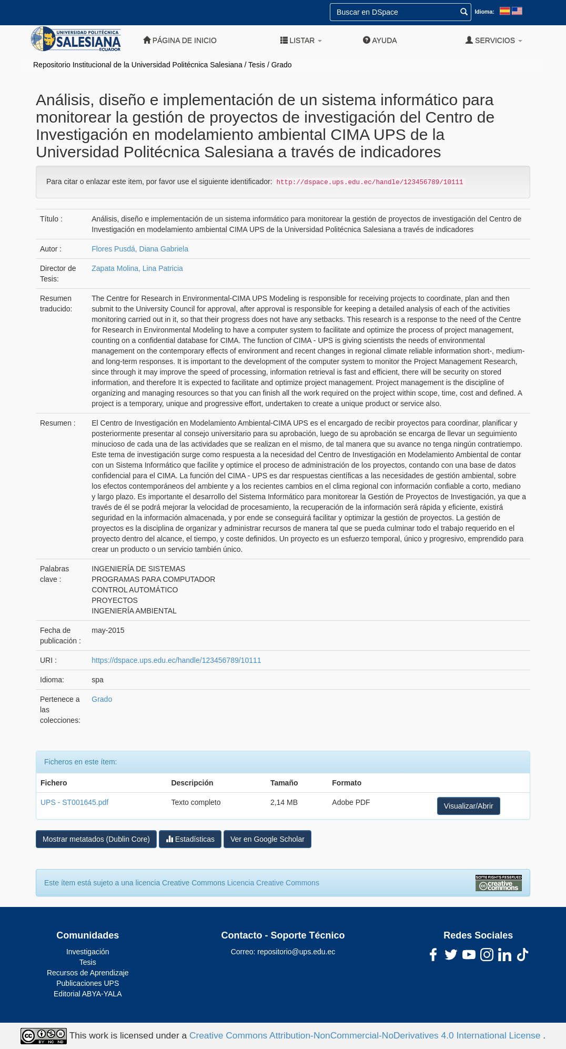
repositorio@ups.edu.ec (296, 951)
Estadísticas (190, 838)
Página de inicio (180, 40)
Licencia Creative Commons (273, 883)
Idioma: (484, 11)
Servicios (494, 40)
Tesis (256, 64)
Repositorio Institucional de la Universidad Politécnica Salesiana (137, 64)
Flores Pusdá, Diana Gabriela (140, 249)
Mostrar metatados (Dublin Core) (96, 839)
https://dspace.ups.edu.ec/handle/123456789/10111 (176, 660)
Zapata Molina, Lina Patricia (137, 268)
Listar (301, 40)
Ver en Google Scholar (267, 839)
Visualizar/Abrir (468, 806)
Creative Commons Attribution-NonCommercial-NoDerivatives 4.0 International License (366, 1035)
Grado (281, 64)
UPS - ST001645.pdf (74, 802)
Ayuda (380, 40)
